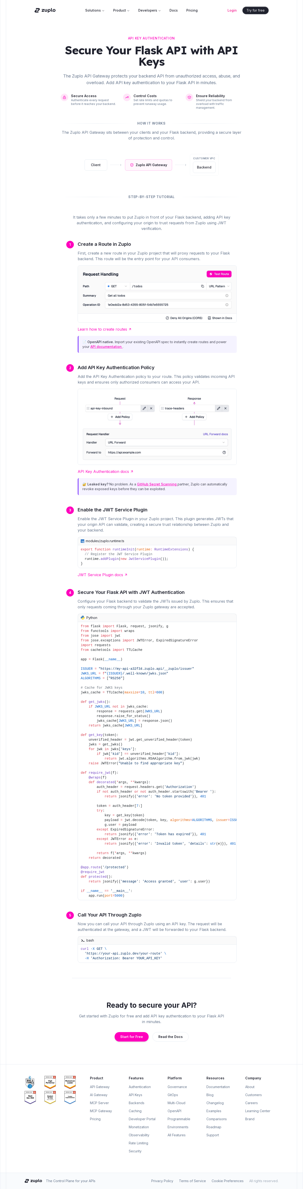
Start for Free (131, 1037)
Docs (173, 10)
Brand (249, 1119)
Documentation (218, 1087)
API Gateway (100, 1087)
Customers (253, 1095)
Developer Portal (142, 1119)
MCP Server (99, 1103)
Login (232, 10)
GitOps (173, 1095)
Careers (251, 1103)
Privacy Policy (162, 1181)
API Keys (135, 1095)
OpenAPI (174, 1111)
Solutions (95, 10)
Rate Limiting (138, 1143)
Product (121, 10)
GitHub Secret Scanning (157, 484)
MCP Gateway (101, 1111)
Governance (177, 1087)
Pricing (192, 10)
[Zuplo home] (44, 10)
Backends (136, 1103)
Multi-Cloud (176, 1103)
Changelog (215, 1103)
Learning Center (257, 1111)
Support (212, 1135)
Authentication (140, 1087)
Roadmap (213, 1127)
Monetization (139, 1127)
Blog (210, 1095)
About (249, 1087)
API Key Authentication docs (106, 471)
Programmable (179, 1119)
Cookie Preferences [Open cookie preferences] (228, 1181)
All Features (177, 1135)
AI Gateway (98, 1095)
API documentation (106, 347)
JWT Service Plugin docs (103, 574)
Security (135, 1151)
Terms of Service (192, 1181)
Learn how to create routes (105, 329)
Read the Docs (170, 1037)
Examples (213, 1111)
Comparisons (216, 1119)
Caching (135, 1111)
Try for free (256, 10)
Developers (149, 10)
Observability (139, 1135)
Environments (178, 1127)
